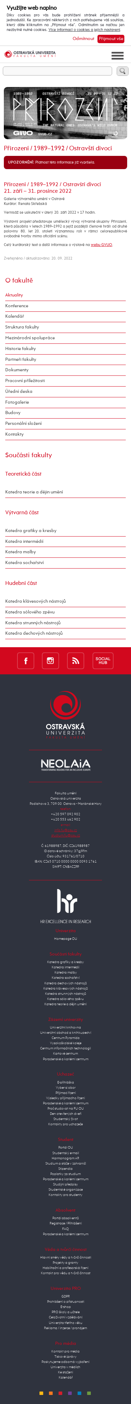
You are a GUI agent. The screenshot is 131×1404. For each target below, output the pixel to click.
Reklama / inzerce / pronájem (65, 1328)
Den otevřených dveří (65, 1114)
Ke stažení (65, 1372)
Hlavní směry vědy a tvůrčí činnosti (65, 1257)
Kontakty (14, 434)
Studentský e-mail (65, 1153)
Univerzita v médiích (65, 1367)
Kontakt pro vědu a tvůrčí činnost (65, 1273)
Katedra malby (20, 552)
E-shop (65, 1307)
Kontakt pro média (65, 1351)
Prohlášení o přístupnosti (65, 1301)
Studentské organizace (66, 1189)
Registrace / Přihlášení (66, 1223)
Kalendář (14, 316)
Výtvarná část (22, 512)
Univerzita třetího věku (65, 1323)
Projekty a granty (65, 1262)
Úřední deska (18, 391)
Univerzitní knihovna (65, 1027)
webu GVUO (101, 245)
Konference (16, 306)
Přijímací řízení (66, 1093)
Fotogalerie (17, 402)
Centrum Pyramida (66, 1038)
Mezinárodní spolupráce (30, 338)
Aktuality (14, 295)
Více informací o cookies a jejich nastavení (84, 30)
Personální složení (23, 423)
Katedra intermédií (24, 541)
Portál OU (65, 1147)
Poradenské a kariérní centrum (65, 1059)
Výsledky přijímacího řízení (65, 1098)
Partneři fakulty (20, 359)
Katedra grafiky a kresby (31, 531)
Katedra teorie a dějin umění (34, 492)
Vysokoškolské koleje (65, 1043)
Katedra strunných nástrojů (32, 623)
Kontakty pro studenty (65, 1195)
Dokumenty (17, 370)
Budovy (13, 413)
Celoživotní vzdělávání (65, 1317)
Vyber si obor (65, 1087)
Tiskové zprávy (65, 1356)
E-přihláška (65, 1082)
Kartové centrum (65, 1053)
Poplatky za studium (65, 1174)
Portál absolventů (65, 1218)
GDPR (65, 1296)
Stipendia (65, 1169)
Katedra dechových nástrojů (34, 633)
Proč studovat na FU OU (66, 1108)
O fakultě (19, 280)
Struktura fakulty (22, 327)
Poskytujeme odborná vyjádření (65, 1362)
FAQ (65, 1229)
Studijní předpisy (65, 1184)
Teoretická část (23, 474)
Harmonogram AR (65, 1158)
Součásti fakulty (28, 455)
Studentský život (65, 1119)
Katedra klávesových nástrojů (35, 601)
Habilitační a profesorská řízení (65, 1268)
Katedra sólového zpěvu (29, 612)
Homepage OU (65, 939)
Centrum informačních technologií (65, 1048)
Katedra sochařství (24, 563)
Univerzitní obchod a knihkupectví (65, 1032)
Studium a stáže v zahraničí (65, 1163)
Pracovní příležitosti (25, 381)
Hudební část (21, 583)
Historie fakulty (20, 349)
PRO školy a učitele (66, 1312)
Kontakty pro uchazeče (65, 1124)
